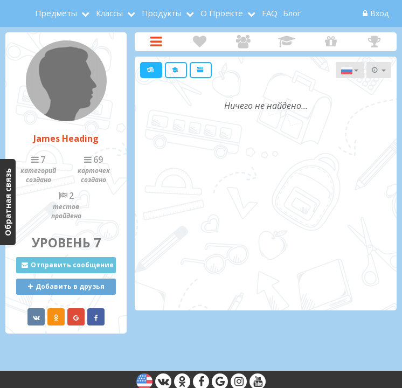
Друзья (243, 41)
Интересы (199, 41)
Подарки (330, 41)
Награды (374, 41)
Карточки (156, 41)
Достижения (287, 41)
